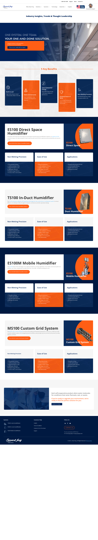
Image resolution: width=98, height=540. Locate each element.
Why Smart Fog (30, 6)
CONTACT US (69, 427)
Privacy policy (89, 440)
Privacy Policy (70, 433)
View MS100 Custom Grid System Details (18, 338)
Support (69, 1)
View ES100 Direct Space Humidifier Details (19, 143)
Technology (54, 6)
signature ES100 (55, 136)
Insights (70, 6)
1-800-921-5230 (62, 1)
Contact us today (56, 404)
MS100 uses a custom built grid (16, 331)
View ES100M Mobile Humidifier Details (18, 271)
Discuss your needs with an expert (17, 47)
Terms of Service (77, 433)
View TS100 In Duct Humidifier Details (18, 206)
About (73, 1)
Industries (62, 6)
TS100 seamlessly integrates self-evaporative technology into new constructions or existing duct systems (31, 201)
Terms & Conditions (38, 425)
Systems (46, 6)
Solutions (38, 6)
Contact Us (78, 1)
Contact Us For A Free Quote (40, 428)
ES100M (11, 266)
